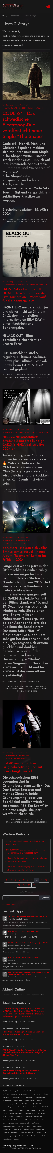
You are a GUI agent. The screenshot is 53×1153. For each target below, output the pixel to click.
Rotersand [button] (27, 1107)
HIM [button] (4, 1117)
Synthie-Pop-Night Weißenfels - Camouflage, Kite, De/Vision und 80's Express (28, 973)
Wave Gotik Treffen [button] (30, 1091)
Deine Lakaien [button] (34, 1120)
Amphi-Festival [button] (30, 1100)
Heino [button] (44, 1136)
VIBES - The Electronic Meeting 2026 (23, 931)
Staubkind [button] (14, 1133)
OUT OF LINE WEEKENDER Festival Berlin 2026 (27, 916)
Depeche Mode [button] (24, 1094)
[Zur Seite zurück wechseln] (11, 880)
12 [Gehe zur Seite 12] (46, 880)
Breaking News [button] (15, 1091)
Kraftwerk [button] (35, 1123)
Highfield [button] (20, 1110)
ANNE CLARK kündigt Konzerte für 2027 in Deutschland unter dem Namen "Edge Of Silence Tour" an (24, 1052)
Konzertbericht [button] (41, 1097)
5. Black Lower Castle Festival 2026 (23, 957)
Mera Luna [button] (36, 1094)
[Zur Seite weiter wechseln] (29, 885)
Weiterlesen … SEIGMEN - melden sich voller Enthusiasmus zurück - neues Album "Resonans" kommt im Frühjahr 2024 (26, 688)
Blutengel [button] (19, 1104)
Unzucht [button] (38, 1133)
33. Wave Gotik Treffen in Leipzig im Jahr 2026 (28, 943)
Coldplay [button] (36, 1107)
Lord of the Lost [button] (9, 1126)
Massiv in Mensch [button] (27, 1133)
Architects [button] (6, 1129)
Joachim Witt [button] (37, 1104)
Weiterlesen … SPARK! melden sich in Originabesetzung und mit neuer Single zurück (26, 820)
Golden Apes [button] (8, 1136)
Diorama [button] (28, 1104)
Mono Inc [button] (45, 1120)
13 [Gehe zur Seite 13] (19, 885)
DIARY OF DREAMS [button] (10, 1094)
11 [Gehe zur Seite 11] (41, 880)
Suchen (45, 897)
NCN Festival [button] (30, 1110)
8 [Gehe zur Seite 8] (27, 880)
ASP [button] (25, 1120)
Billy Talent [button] (41, 1110)
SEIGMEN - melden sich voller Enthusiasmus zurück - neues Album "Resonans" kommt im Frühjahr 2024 (25, 553)
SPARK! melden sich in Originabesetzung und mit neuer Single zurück (22, 767)
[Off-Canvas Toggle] (48, 6)
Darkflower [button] (7, 1100)
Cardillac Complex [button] (33, 1136)
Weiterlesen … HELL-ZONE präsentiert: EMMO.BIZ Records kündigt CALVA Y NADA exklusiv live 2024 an (26, 490)
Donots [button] (20, 1126)
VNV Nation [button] (18, 1100)
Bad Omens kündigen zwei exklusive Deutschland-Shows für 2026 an (21, 1072)
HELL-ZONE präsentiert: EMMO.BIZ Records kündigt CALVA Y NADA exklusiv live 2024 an (23, 442)
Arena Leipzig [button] (8, 1104)
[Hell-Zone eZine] (13, 6)
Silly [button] (45, 1133)
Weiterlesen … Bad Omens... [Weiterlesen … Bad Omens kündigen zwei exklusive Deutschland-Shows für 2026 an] (15, 1085)
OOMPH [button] (45, 1107)
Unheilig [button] (45, 1094)
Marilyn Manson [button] (8, 1110)
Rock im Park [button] (24, 1123)
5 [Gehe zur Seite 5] (15, 880)
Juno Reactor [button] (19, 1136)
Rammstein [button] (29, 1097)
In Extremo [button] (18, 1120)
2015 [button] (5, 1113)
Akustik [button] (6, 1133)
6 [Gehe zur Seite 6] (19, 880)
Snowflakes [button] (7, 1139)
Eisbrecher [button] (41, 1113)
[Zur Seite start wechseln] (6, 880)
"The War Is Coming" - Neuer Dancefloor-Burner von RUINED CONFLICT (24, 1033)
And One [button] (17, 1107)
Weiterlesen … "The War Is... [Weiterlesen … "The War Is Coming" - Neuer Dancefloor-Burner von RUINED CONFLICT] (15, 1046)
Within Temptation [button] (16, 1113)
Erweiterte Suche (9, 904)
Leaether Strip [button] (30, 1113)
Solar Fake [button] (19, 1117)
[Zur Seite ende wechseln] (33, 885)
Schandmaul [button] (7, 1120)
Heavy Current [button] (29, 1129)
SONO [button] (11, 1117)
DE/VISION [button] (17, 1129)
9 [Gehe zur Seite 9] (31, 880)
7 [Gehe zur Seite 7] (23, 880)
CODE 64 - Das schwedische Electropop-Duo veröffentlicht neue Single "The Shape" (23, 125)
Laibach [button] (16, 1139)
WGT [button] (5, 1091)
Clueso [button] (27, 1126)
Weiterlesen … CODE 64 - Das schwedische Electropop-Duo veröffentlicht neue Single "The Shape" (26, 220)
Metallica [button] (29, 1117)
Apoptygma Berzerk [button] (10, 1123)
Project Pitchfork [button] (17, 1097)
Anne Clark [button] (40, 1129)
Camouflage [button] (7, 1107)
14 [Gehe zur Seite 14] (24, 885)
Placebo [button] (6, 1097)
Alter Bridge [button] (37, 1126)
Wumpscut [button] (38, 1117)
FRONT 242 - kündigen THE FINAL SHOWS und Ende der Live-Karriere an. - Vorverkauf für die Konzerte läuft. (24, 295)
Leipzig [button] (40, 1100)
